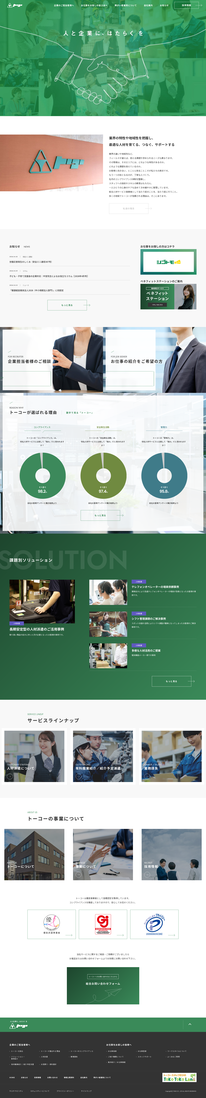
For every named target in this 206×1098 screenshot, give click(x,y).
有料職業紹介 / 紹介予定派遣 (22, 1064)
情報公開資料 (69, 1077)
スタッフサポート (145, 1057)
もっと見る (67, 305)
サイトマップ (86, 1091)
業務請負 (74, 1057)
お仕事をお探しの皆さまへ (94, 5)
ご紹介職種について (116, 1057)
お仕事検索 (112, 1051)
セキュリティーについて (39, 1091)
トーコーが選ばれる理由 (50, 1051)
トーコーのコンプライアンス (82, 1051)
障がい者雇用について (126, 5)
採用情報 (186, 5)
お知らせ (164, 5)
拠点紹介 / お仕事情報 (116, 1062)
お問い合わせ (52, 1077)
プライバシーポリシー (65, 1091)
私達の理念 (129, 208)
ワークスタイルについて (177, 1051)
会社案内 (148, 5)
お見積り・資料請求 (49, 1064)
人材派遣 (44, 1057)
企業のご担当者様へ (64, 5)
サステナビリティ (16, 1091)
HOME (12, 1077)
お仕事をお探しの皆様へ (119, 1044)
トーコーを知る (17, 1051)
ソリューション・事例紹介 (18, 1058)
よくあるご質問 (174, 1057)
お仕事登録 (142, 1051)
